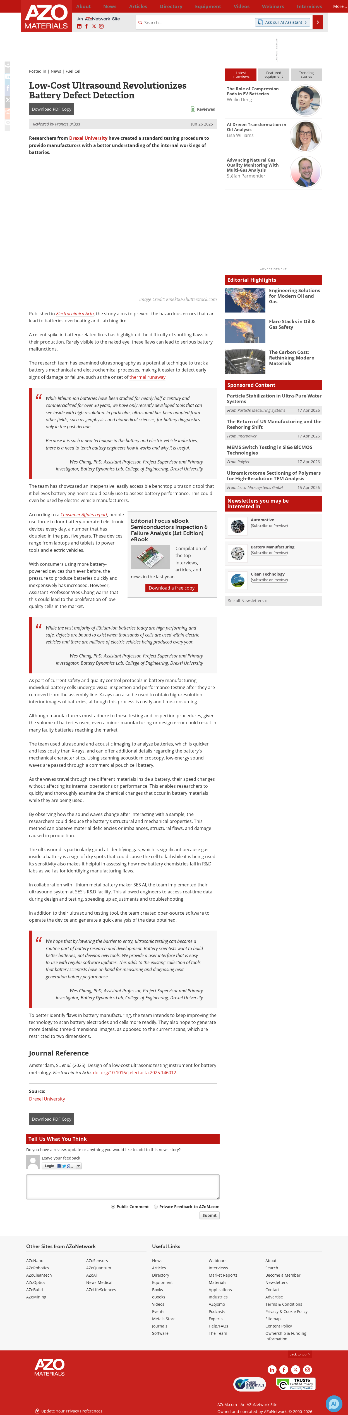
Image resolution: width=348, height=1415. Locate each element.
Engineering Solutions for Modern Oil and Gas (295, 292)
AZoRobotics (37, 1267)
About (271, 1260)
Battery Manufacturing (272, 542)
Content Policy (278, 1326)
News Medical (99, 1282)
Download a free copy (172, 588)
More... (314, 6)
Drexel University (88, 138)
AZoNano (34, 1260)
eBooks (158, 1297)
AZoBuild (34, 1289)
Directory (159, 6)
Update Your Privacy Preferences (68, 1408)
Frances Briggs (67, 124)
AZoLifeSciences (101, 1289)
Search (271, 1267)
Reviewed (206, 109)
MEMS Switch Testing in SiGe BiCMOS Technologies (265, 447)
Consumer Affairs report (84, 515)
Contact (272, 1289)
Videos (158, 1304)
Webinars (218, 1260)
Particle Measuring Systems (261, 409)
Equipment (162, 1282)
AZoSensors (97, 1260)
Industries (218, 1297)
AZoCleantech (39, 1275)
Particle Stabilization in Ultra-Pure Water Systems (270, 398)
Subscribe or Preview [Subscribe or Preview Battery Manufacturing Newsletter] (269, 548)
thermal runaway (147, 377)
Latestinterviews (240, 74)
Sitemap (273, 1318)
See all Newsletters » (247, 596)
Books (157, 1289)
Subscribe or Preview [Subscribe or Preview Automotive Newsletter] (269, 521)
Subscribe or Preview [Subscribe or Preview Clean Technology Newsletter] (269, 575)
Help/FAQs (218, 1326)
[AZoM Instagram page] (101, 26)
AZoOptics (35, 1282)
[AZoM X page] (94, 26)
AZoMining (36, 1297)
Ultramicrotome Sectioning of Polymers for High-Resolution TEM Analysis (272, 472)
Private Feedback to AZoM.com (189, 1206)
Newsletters (276, 1282)
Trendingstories (306, 74)
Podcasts (217, 1311)
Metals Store (164, 1318)
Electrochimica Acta (75, 313)
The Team (218, 1333)
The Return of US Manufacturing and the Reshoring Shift (270, 422)
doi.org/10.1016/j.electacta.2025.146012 (134, 1073)
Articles (159, 1267)
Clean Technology (268, 569)
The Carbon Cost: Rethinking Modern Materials (289, 357)
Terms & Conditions (283, 1304)
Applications (220, 1289)
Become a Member (283, 1275)
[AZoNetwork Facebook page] (86, 26)
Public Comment (133, 1206)
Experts (216, 1318)
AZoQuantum (98, 1267)
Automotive (262, 515)
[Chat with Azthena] (334, 1403)
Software (160, 1333)
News (56, 71)
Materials (217, 1282)
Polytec (243, 458)
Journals (159, 1326)
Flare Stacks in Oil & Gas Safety (294, 323)
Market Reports (223, 1275)
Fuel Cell (73, 71)
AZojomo (217, 1304)
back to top (300, 1354)
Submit (210, 1215)
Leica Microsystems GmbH (260, 483)
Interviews (218, 1267)
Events (158, 1311)
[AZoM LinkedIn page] (79, 26)
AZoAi (91, 1275)
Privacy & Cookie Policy (286, 1311)
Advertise (274, 1297)
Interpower (247, 433)
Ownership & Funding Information (285, 1336)
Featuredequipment (274, 74)
